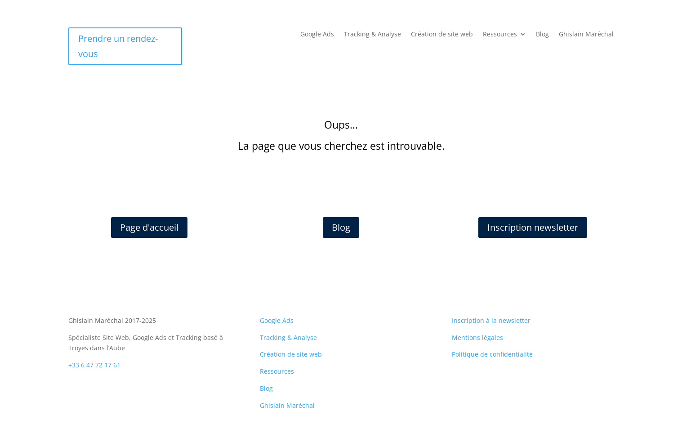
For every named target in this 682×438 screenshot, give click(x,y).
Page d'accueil (149, 227)
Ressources (500, 34)
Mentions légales (477, 337)
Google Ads (317, 34)
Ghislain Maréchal (586, 34)
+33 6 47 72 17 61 (94, 365)
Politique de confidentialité (492, 354)
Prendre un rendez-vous (118, 46)
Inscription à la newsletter (491, 320)
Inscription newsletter (532, 227)
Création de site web (442, 34)
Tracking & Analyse (372, 34)
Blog (542, 34)
